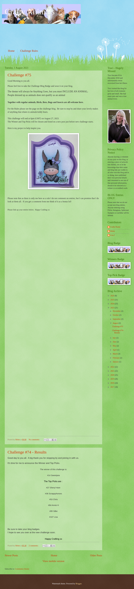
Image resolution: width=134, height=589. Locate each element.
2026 (112, 296)
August (116, 323)
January (116, 362)
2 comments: (34, 546)
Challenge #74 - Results (27, 452)
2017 (112, 387)
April (115, 350)
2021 (112, 371)
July (114, 338)
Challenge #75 (19, 75)
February (116, 358)
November (117, 311)
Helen (112, 231)
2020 (112, 375)
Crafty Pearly (115, 227)
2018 (112, 383)
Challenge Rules (29, 50)
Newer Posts (11, 555)
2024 (112, 304)
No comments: (34, 440)
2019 (112, 379)
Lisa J (112, 235)
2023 (112, 308)
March (115, 354)
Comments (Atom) (22, 569)
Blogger (78, 584)
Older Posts (96, 555)
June (115, 342)
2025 (112, 300)
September (117, 319)
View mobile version (53, 561)
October (116, 315)
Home (11, 50)
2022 (112, 367)
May (115, 346)
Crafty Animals (30, 11)
